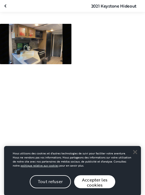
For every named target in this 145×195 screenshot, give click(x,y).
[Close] (135, 154)
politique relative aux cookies (39, 167)
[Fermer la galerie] (6, 6)
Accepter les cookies (94, 184)
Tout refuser (50, 183)
